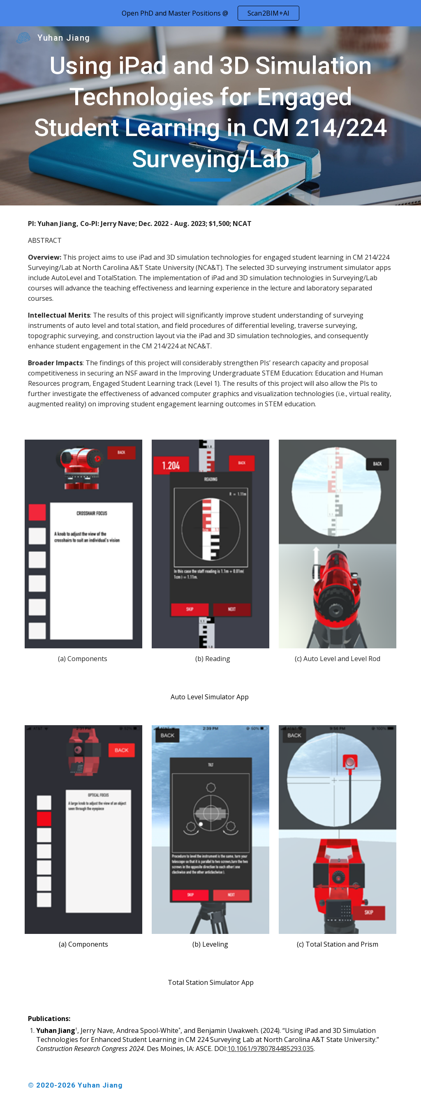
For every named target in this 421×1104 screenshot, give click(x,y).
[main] (211, 116)
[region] (210, 13)
